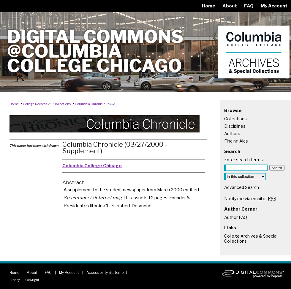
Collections (235, 118)
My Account (69, 272)
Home (14, 104)
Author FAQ (235, 217)
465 (113, 104)
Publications (61, 104)
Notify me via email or (250, 198)
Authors (232, 133)
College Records (35, 104)
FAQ (48, 272)
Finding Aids (236, 140)
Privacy (15, 280)
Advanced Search (241, 187)
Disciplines (235, 126)
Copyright (32, 280)
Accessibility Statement (106, 272)
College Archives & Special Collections (250, 238)
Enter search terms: (244, 159)
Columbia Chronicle (90, 104)
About (32, 272)
